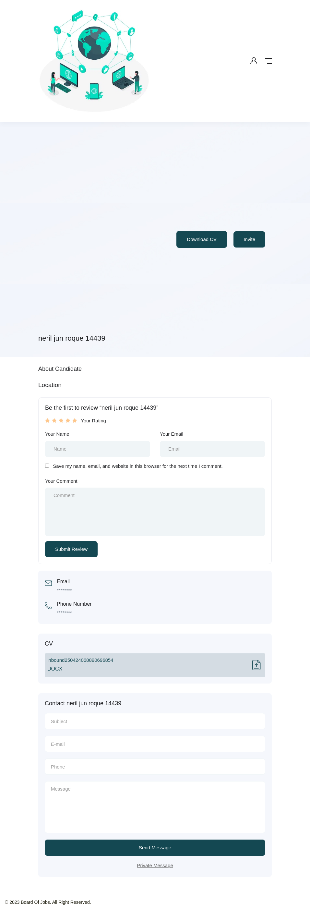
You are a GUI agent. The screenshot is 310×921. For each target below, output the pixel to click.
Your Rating (93, 420)
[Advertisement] (105, 232)
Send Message (155, 847)
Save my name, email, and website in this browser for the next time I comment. (138, 466)
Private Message (155, 865)
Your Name (57, 434)
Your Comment (61, 481)
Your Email (171, 434)
